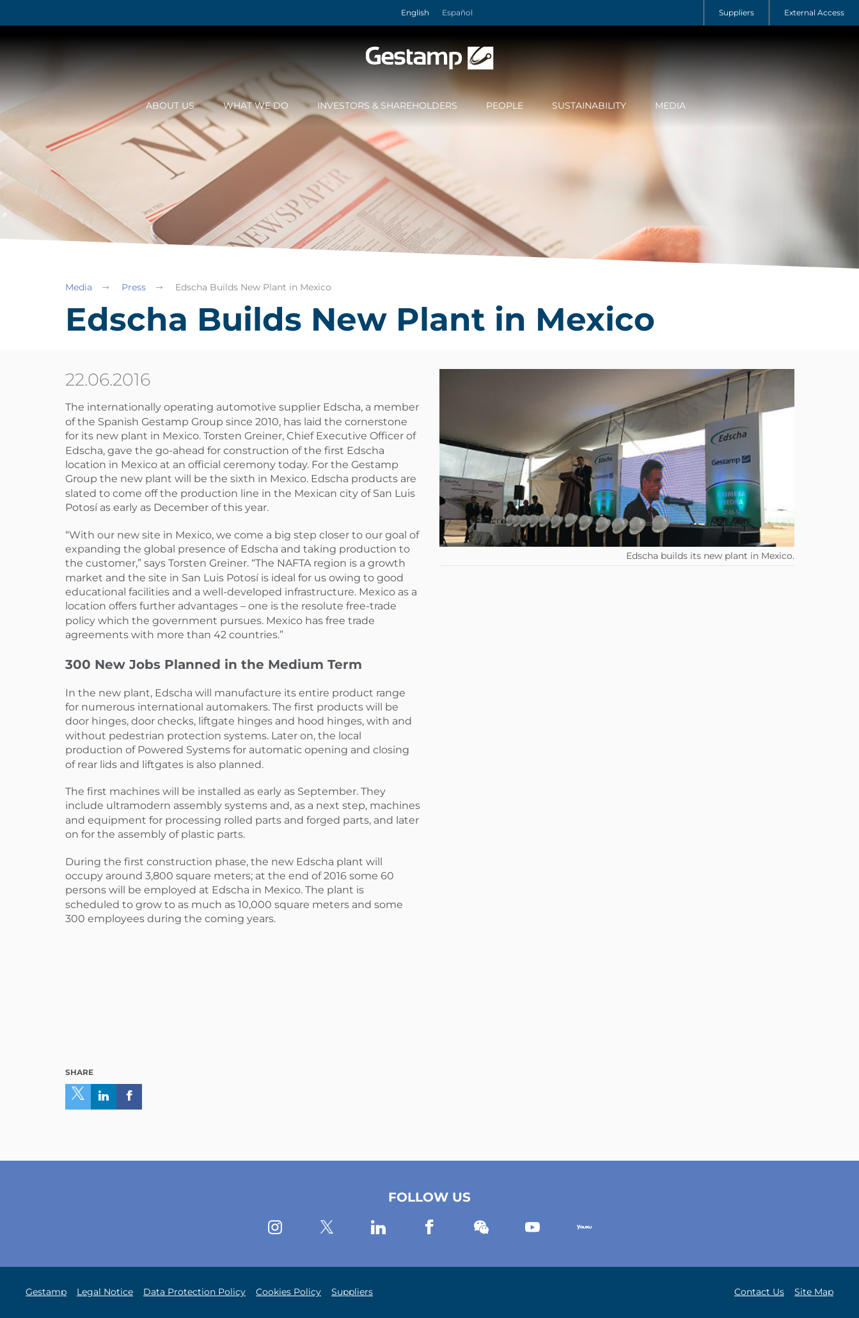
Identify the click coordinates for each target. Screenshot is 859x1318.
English (415, 12)
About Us (170, 105)
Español (457, 12)
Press (134, 287)
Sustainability (589, 105)
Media (670, 105)
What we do (255, 105)
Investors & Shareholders (387, 105)
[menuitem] (170, 106)
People (504, 105)
